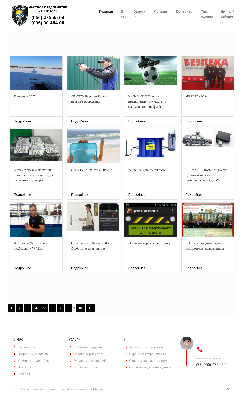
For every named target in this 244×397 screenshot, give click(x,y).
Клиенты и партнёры (33, 360)
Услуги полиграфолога (146, 347)
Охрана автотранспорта (147, 354)
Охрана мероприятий (90, 360)
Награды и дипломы (33, 354)
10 (80, 308)
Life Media (94, 389)
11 (90, 308)
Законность (26, 347)
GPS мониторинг (86, 367)
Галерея (24, 374)
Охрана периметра (88, 354)
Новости (24, 367)
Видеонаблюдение (88, 347)
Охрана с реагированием (148, 360)
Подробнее (22, 121)
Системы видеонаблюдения (150, 367)
